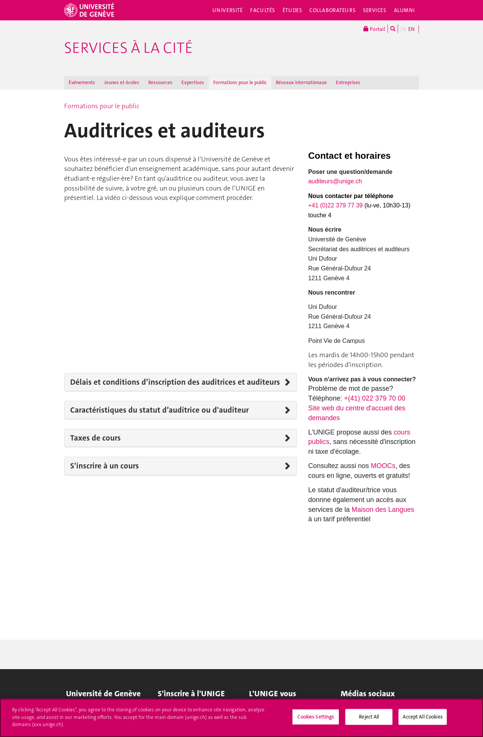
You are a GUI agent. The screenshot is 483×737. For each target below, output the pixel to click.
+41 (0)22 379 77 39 (336, 205)
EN (411, 29)
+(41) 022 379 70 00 (375, 398)
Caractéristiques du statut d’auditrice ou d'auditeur (159, 410)
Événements (82, 82)
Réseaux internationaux (301, 82)
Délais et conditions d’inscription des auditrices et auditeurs (175, 382)
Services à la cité (128, 48)
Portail (374, 28)
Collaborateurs (332, 10)
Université (227, 10)
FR (403, 29)
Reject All (369, 717)
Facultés (262, 10)
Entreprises (348, 82)
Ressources (160, 82)
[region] (241, 718)
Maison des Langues (383, 509)
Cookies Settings (315, 717)
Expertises (193, 82)
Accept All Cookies (422, 717)
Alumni (404, 10)
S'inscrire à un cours (104, 466)
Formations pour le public (240, 82)
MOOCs (383, 466)
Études (292, 10)
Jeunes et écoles (121, 82)
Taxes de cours (95, 438)
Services (374, 10)
